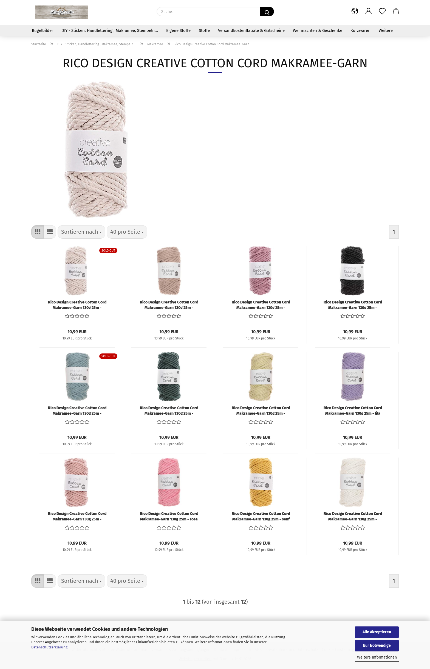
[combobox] (81, 232)
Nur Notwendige (377, 645)
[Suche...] (267, 11)
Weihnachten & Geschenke (317, 30)
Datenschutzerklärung (49, 647)
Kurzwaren (360, 30)
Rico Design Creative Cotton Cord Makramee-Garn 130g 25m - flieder (261, 304)
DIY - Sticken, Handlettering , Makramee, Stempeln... (109, 30)
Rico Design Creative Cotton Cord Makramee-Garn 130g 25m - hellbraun (169, 304)
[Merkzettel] (382, 11)
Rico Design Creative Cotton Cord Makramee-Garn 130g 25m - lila (353, 410)
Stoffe (204, 30)
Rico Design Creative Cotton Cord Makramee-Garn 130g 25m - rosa (169, 516)
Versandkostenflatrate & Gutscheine (251, 30)
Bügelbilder (42, 30)
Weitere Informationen (377, 657)
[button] (355, 11)
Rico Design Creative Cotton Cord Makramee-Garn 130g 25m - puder (77, 516)
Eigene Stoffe (178, 30)
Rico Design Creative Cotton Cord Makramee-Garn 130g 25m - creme (353, 516)
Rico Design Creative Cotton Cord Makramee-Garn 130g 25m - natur (77, 304)
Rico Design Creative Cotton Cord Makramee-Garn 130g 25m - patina (77, 410)
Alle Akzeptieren (377, 632)
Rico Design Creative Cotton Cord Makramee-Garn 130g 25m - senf (261, 516)
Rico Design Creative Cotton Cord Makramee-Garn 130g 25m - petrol (169, 410)
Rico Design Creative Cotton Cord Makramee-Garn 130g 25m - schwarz (353, 304)
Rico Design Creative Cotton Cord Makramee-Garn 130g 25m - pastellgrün (261, 410)
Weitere (386, 30)
